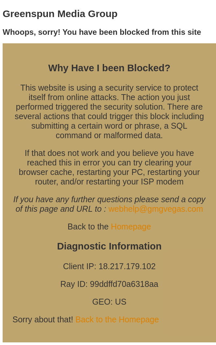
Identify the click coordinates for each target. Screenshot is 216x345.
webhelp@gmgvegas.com (156, 208)
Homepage (131, 226)
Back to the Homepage (117, 319)
